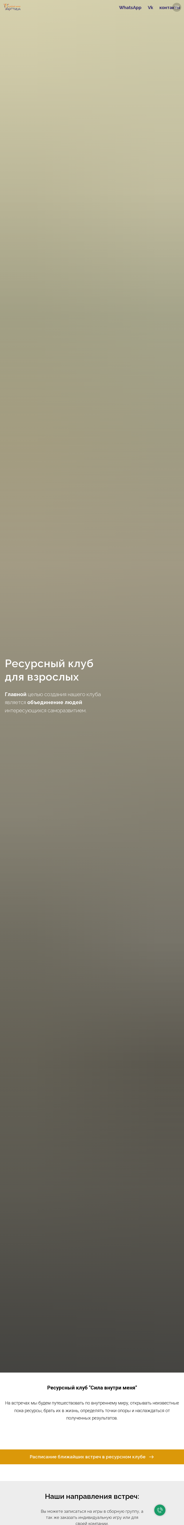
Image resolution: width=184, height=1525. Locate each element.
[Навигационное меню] (177, 7)
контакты (169, 7)
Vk (150, 7)
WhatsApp (130, 7)
